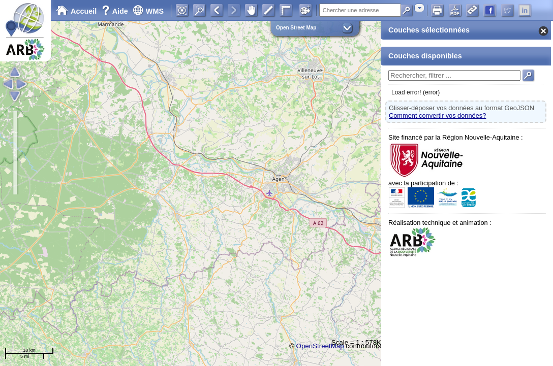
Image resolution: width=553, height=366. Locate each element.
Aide (116, 11)
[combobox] (419, 8)
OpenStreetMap (320, 346)
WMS (148, 11)
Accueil (76, 11)
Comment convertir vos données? (437, 115)
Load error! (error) (415, 92)
